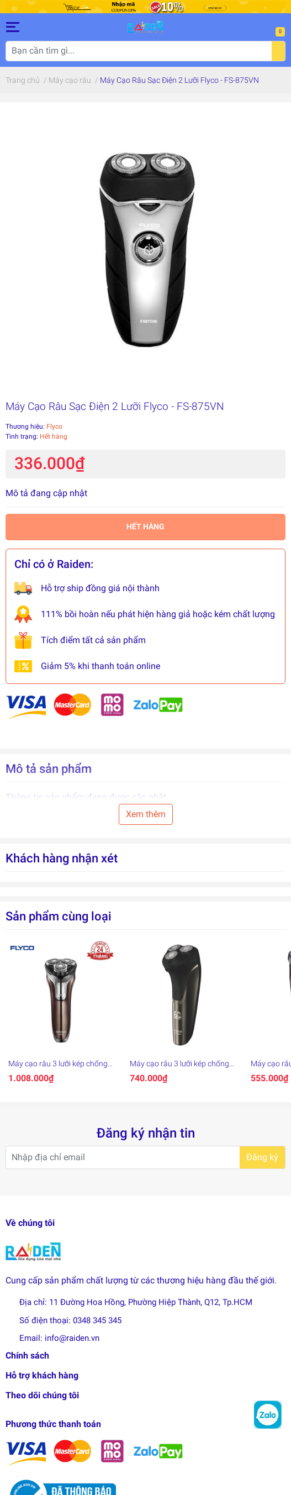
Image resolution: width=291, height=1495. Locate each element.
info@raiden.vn (72, 1338)
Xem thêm (146, 814)
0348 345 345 (97, 1320)
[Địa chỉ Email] (145, 1157)
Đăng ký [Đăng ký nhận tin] (262, 1157)
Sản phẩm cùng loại (59, 916)
